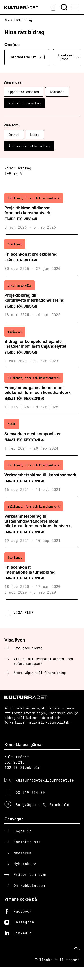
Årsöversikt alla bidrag (29, 146)
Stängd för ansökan (24, 103)
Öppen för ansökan (23, 92)
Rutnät (13, 134)
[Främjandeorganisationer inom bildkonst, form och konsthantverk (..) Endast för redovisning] (42, 391)
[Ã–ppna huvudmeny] (75, 7)
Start (8, 20)
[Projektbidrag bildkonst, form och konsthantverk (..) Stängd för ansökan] (42, 212)
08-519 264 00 (30, 792)
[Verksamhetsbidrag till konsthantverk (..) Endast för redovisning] (42, 476)
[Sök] (64, 7)
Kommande (57, 92)
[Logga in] (52, 7)
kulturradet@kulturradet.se (45, 780)
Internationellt (27, 57)
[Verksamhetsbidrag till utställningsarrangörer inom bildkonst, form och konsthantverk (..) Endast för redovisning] (42, 522)
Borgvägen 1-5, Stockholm (42, 804)
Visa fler (23, 612)
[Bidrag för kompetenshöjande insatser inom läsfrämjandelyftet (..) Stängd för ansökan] (42, 345)
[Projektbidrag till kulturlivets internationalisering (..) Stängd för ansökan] (42, 299)
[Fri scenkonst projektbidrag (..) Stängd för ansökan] (42, 255)
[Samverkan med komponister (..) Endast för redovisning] (42, 435)
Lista (34, 134)
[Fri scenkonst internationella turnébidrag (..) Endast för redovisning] (42, 574)
